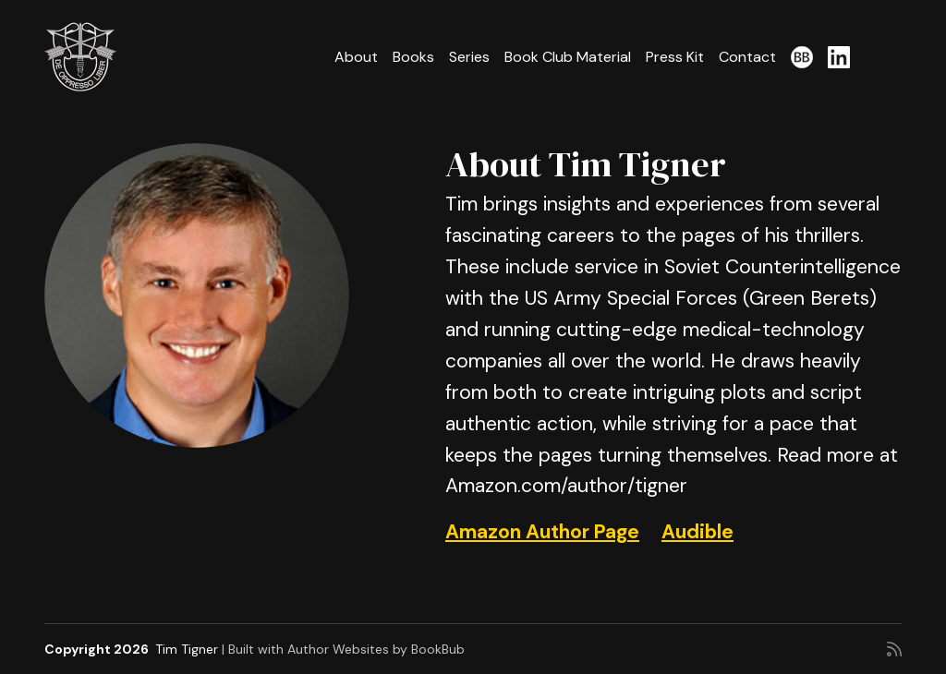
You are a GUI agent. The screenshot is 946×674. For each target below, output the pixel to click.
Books (413, 56)
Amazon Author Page (542, 532)
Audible (697, 532)
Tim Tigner (186, 649)
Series (469, 56)
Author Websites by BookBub (376, 649)
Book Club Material (567, 56)
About (356, 56)
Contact (747, 56)
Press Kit (675, 56)
